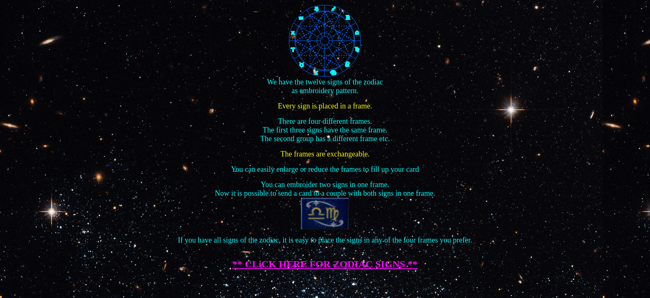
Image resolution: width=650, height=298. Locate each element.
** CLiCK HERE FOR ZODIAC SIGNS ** (325, 264)
